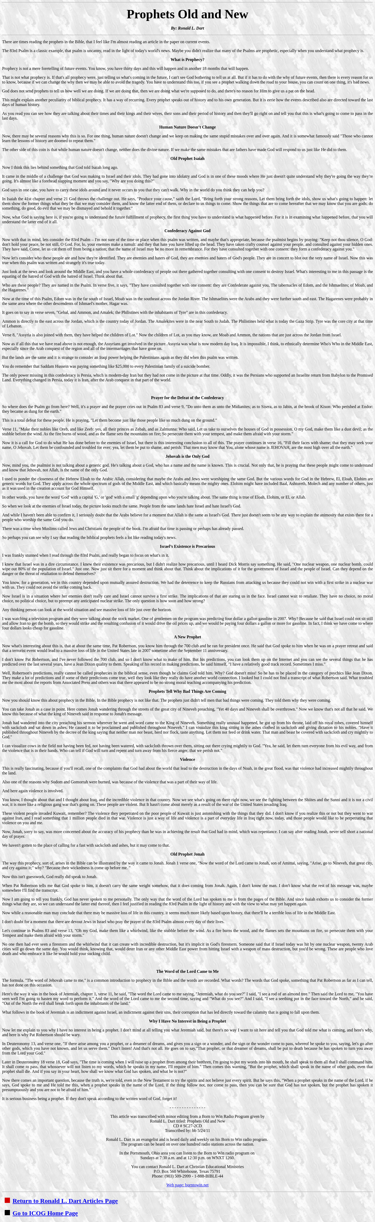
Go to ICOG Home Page (41, 1213)
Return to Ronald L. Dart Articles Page (61, 1200)
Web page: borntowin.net (188, 1185)
